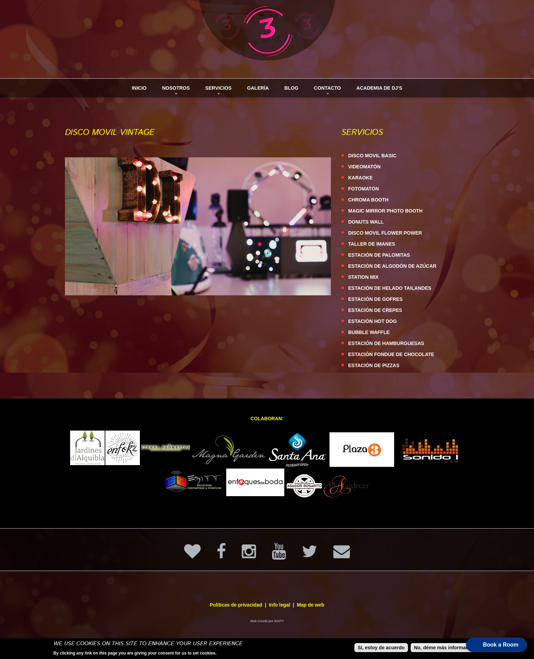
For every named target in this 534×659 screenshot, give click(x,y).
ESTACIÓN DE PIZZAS (373, 365)
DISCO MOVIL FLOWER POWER (385, 233)
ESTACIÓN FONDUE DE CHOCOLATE (391, 354)
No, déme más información (445, 648)
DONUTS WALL (366, 222)
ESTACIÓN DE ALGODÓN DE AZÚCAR (392, 266)
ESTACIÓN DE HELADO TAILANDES (389, 288)
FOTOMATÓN (363, 188)
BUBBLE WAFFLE (369, 332)
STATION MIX (363, 277)
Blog (291, 88)
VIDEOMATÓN (364, 166)
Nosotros (173, 91)
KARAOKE (360, 177)
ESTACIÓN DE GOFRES (375, 299)
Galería (258, 88)
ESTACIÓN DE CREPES (375, 310)
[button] (496, 645)
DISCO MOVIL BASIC (372, 155)
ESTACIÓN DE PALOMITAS (379, 255)
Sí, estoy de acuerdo (380, 648)
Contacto (325, 91)
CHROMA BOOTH (368, 200)
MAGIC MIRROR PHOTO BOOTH (385, 211)
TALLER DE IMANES (371, 244)
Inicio (139, 88)
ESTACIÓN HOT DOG (372, 321)
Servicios (215, 91)
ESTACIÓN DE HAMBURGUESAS (386, 343)
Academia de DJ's (379, 88)
